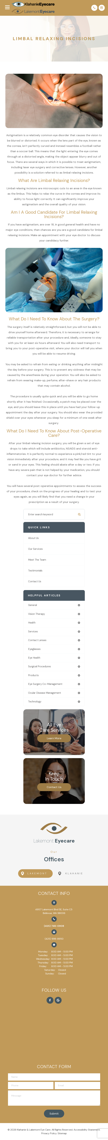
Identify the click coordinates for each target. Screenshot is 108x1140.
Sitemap (62, 1133)
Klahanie (71, 873)
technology (34, 701)
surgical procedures (39, 666)
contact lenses (37, 640)
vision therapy (36, 614)
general (32, 605)
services (33, 631)
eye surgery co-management (45, 684)
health (31, 622)
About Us (33, 538)
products (33, 675)
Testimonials (35, 570)
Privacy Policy (49, 1133)
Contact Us (34, 581)
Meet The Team (37, 560)
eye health (34, 658)
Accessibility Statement (87, 1129)
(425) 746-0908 (54, 926)
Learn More (54, 738)
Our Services (35, 549)
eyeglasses (34, 649)
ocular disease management (44, 692)
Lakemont (33, 873)
